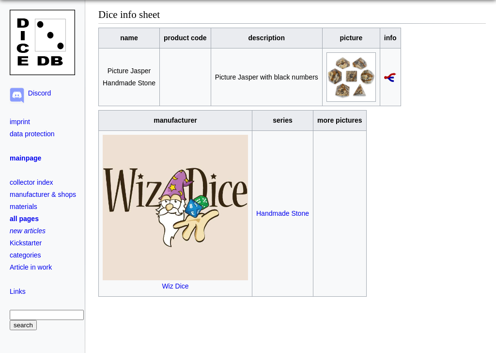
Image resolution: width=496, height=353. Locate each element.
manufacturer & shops (43, 194)
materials (23, 206)
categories (25, 255)
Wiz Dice (175, 282)
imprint (20, 122)
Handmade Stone (282, 213)
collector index (31, 182)
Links (18, 291)
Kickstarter (26, 243)
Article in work (31, 267)
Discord (37, 93)
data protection (32, 134)
